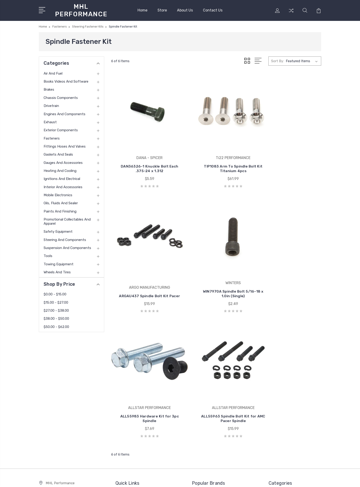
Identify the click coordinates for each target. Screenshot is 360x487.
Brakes (49, 89)
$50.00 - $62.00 (56, 326)
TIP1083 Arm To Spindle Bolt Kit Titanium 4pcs (216, 155)
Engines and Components (64, 113)
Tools (48, 255)
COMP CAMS (205, 394)
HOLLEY (201, 401)
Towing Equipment (58, 263)
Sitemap (88, 479)
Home (142, 10)
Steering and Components (65, 239)
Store (162, 10)
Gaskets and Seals (58, 153)
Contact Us (212, 10)
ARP (198, 374)
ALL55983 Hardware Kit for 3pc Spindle (216, 268)
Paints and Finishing (60, 210)
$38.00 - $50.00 (56, 318)
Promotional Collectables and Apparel (67, 220)
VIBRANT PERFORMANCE (215, 380)
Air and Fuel (53, 72)
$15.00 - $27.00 (56, 301)
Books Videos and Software (66, 80)
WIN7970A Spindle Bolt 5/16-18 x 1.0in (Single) (144, 268)
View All (201, 408)
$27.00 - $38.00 (56, 309)
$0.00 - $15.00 (55, 293)
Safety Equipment (58, 230)
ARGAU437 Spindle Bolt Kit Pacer (288, 155)
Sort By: (277, 60)
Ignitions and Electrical (62, 178)
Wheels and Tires (57, 271)
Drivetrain (51, 105)
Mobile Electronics (58, 194)
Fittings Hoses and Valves (65, 145)
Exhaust (50, 121)
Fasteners (52, 137)
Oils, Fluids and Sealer (61, 202)
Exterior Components (61, 129)
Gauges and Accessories (63, 162)
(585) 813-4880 (58, 376)
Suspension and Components (67, 247)
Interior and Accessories (63, 186)
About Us (185, 10)
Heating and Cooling (60, 170)
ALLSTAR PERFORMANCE (215, 367)
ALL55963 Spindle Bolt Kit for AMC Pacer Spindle (288, 268)
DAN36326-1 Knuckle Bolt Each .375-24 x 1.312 (144, 155)
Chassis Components (61, 97)
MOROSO (202, 387)
